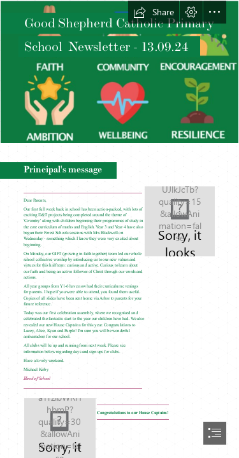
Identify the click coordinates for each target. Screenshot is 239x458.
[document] (119, 229)
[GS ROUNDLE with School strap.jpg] (179, 221)
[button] (153, 12)
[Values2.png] (119, 72)
